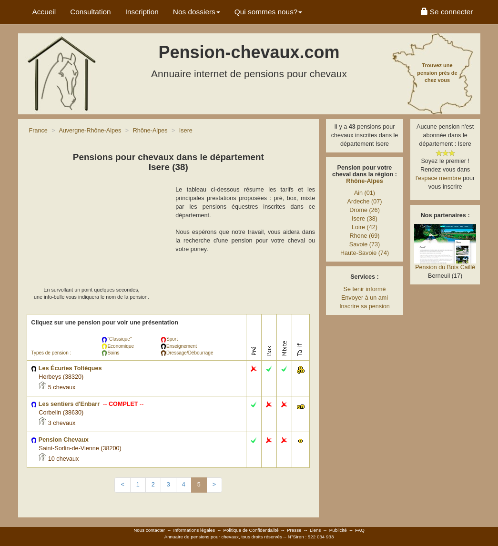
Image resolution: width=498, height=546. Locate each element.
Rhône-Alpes (364, 181)
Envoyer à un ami (364, 297)
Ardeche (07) (364, 201)
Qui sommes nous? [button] (268, 12)
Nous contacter (149, 530)
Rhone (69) (364, 236)
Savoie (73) (364, 244)
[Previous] (122, 485)
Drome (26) (364, 210)
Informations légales (194, 530)
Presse (294, 530)
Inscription (142, 12)
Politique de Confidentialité (251, 530)
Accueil (44, 12)
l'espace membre (438, 178)
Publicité (338, 530)
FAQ (360, 530)
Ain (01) (364, 193)
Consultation (90, 12)
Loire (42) (364, 227)
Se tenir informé (365, 289)
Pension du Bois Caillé (445, 267)
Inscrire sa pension (364, 306)
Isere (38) (364, 218)
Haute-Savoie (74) (364, 253)
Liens (315, 530)
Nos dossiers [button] (196, 12)
